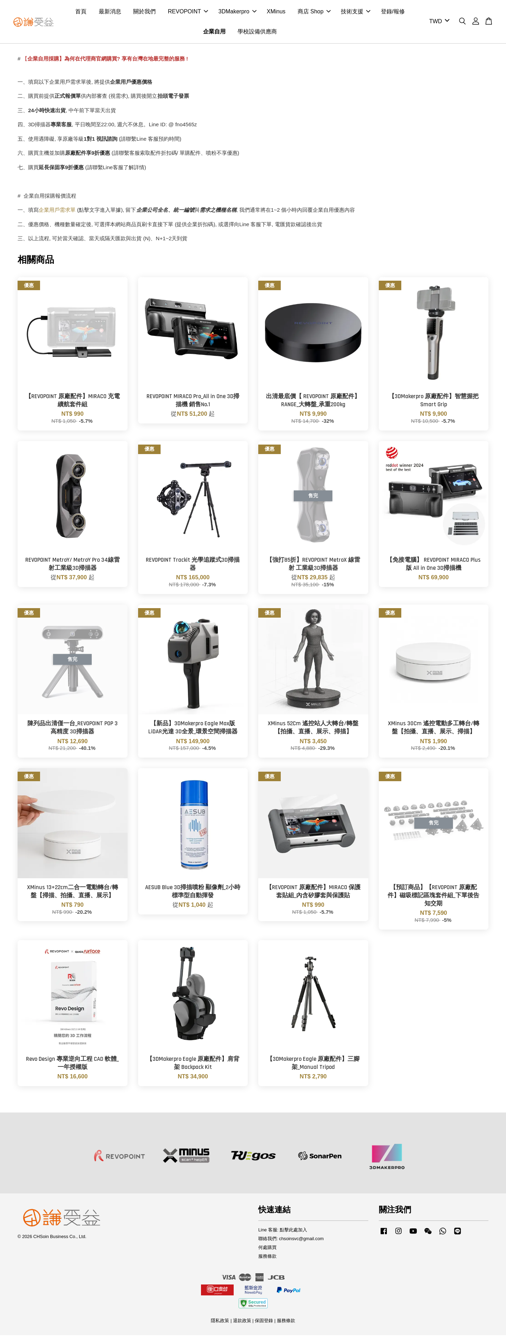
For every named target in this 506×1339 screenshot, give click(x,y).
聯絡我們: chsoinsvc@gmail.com (291, 1242)
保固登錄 (264, 1324)
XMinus (276, 14)
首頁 (80, 14)
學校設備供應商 (257, 34)
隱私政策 (220, 1324)
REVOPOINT (188, 14)
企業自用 (214, 34)
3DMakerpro (238, 14)
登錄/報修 (393, 14)
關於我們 (144, 14)
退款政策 (242, 1324)
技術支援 (355, 14)
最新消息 (110, 14)
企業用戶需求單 (58, 214)
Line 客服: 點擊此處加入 (282, 1233)
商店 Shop (314, 14)
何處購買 (267, 1251)
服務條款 (267, 1260)
